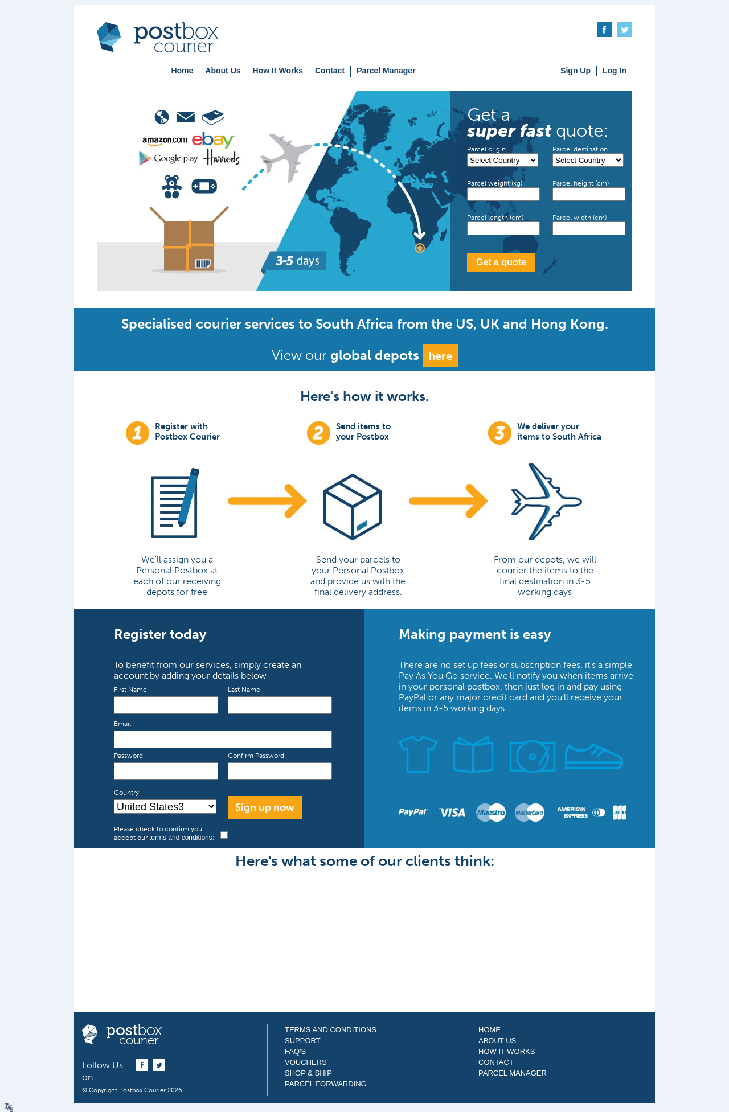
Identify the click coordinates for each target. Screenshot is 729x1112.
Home (182, 70)
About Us (222, 70)
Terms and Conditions (330, 1029)
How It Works (278, 70)
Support (303, 1040)
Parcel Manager (386, 70)
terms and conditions (180, 838)
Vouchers (306, 1062)
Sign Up (575, 70)
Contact (330, 70)
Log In (614, 70)
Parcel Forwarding (326, 1084)
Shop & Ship (308, 1073)
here (440, 356)
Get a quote (501, 262)
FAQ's (295, 1051)
